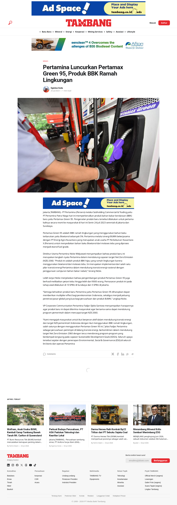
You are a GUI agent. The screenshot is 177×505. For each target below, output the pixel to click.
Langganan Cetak (103, 496)
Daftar (164, 23)
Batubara (10, 476)
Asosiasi (119, 31)
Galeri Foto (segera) (153, 482)
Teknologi (121, 476)
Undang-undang (68, 476)
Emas (9, 479)
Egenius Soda (57, 88)
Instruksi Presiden (69, 482)
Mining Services (95, 31)
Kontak (81, 496)
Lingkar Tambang (151, 489)
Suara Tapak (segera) (153, 486)
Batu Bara (46, 31)
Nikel (9, 486)
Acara (37, 482)
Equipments (94, 479)
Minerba (120, 482)
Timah (9, 482)
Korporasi (79, 31)
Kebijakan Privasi (119, 496)
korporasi (38, 476)
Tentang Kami (57, 496)
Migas (45, 61)
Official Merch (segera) (154, 476)
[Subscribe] (160, 460)
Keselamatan (122, 479)
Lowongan (149, 479)
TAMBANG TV (95, 476)
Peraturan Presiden (69, 479)
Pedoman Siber (70, 496)
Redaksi (91, 496)
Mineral (58, 31)
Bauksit (10, 489)
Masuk (153, 23)
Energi (69, 31)
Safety (109, 31)
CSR (36, 479)
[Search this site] (10, 23)
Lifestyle (131, 31)
